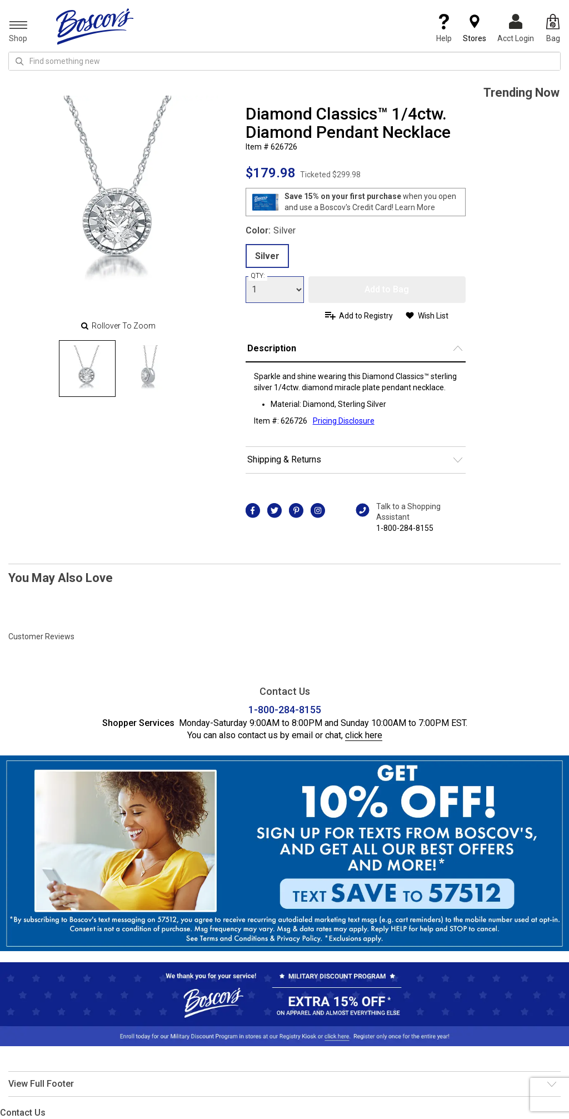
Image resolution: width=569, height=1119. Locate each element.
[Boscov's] (95, 26)
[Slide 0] (87, 368)
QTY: (258, 276)
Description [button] (271, 348)
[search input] (284, 61)
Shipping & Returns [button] (284, 459)
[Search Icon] (19, 61)
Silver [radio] (267, 256)
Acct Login (515, 28)
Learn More (415, 207)
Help (444, 28)
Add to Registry (366, 315)
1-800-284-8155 (404, 528)
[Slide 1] (148, 368)
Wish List (433, 315)
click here (363, 735)
